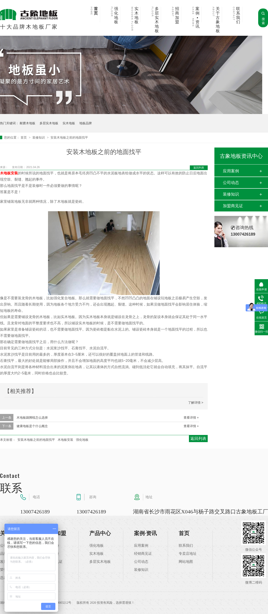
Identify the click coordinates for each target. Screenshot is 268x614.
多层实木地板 (157, 20)
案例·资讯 (145, 533)
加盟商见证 (233, 206)
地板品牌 (85, 123)
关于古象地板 (218, 20)
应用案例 (231, 171)
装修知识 (39, 137)
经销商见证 (143, 553)
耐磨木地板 (27, 123)
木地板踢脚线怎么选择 (32, 417)
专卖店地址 (188, 553)
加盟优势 (52, 545)
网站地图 (186, 561)
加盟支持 (52, 553)
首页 (96, 11)
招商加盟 (177, 15)
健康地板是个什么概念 (32, 426)
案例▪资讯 (197, 18)
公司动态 (231, 182)
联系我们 (238, 15)
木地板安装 (9, 173)
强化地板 (116, 15)
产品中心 (100, 533)
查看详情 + (191, 417)
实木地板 (136, 15)
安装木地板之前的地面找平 (69, 137)
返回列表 (198, 167)
